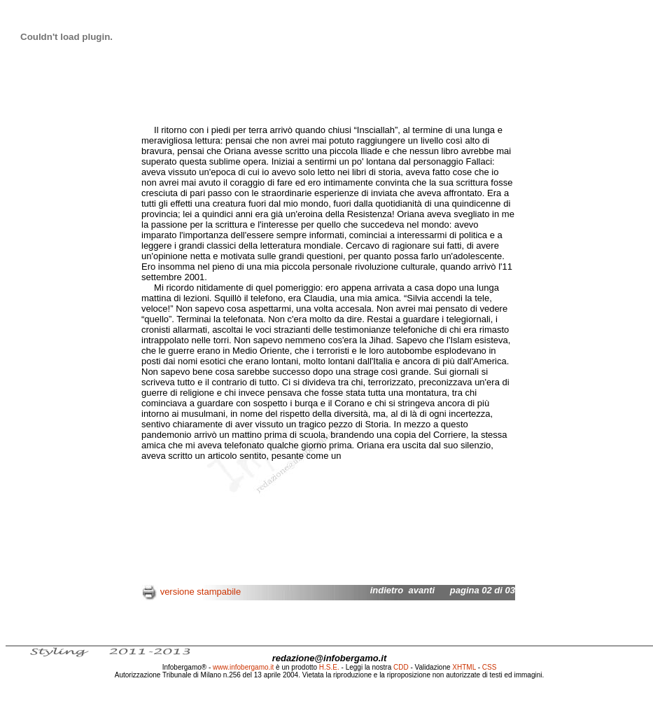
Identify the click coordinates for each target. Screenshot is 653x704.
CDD (401, 667)
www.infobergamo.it (243, 667)
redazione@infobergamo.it (329, 658)
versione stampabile (200, 591)
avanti (422, 590)
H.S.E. (329, 667)
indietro (387, 590)
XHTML (464, 667)
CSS (489, 667)
